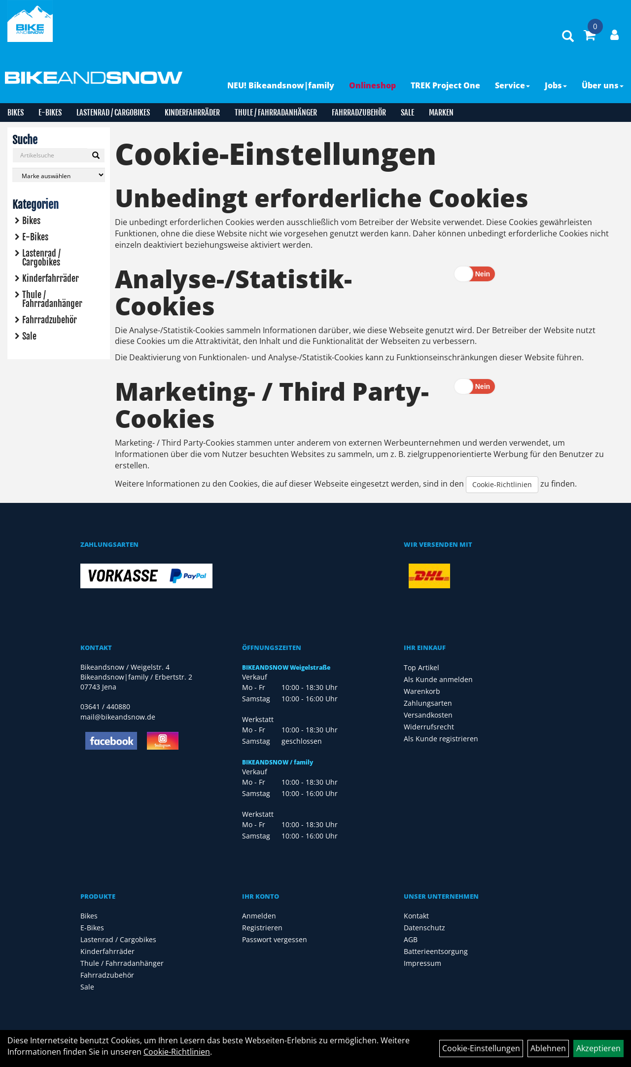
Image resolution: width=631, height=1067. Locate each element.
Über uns (603, 85)
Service (512, 85)
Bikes (15, 112)
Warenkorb (422, 691)
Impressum (422, 963)
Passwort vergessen (274, 939)
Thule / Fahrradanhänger (276, 112)
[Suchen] (96, 155)
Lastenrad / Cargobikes (113, 112)
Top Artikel (421, 667)
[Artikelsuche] (568, 37)
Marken (441, 112)
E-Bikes (50, 112)
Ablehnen (548, 1048)
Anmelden (259, 915)
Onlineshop (372, 85)
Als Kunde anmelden (438, 679)
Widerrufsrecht (429, 726)
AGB (411, 939)
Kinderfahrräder (192, 112)
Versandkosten (428, 715)
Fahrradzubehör (359, 112)
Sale (407, 112)
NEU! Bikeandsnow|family (280, 85)
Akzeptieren (598, 1048)
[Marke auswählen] (58, 175)
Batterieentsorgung (436, 951)
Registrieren (262, 927)
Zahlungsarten (428, 703)
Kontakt (416, 915)
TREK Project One (445, 85)
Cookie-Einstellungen (481, 1048)
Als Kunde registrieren (441, 738)
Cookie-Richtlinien (502, 484)
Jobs (556, 85)
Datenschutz (424, 927)
